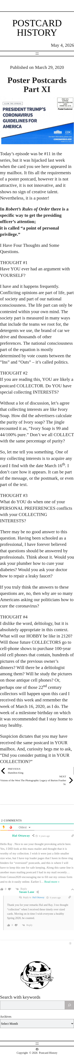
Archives (5, 1016)
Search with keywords (20, 997)
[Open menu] (37, 53)
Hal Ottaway (38, 897)
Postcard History (37, 28)
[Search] (69, 1005)
